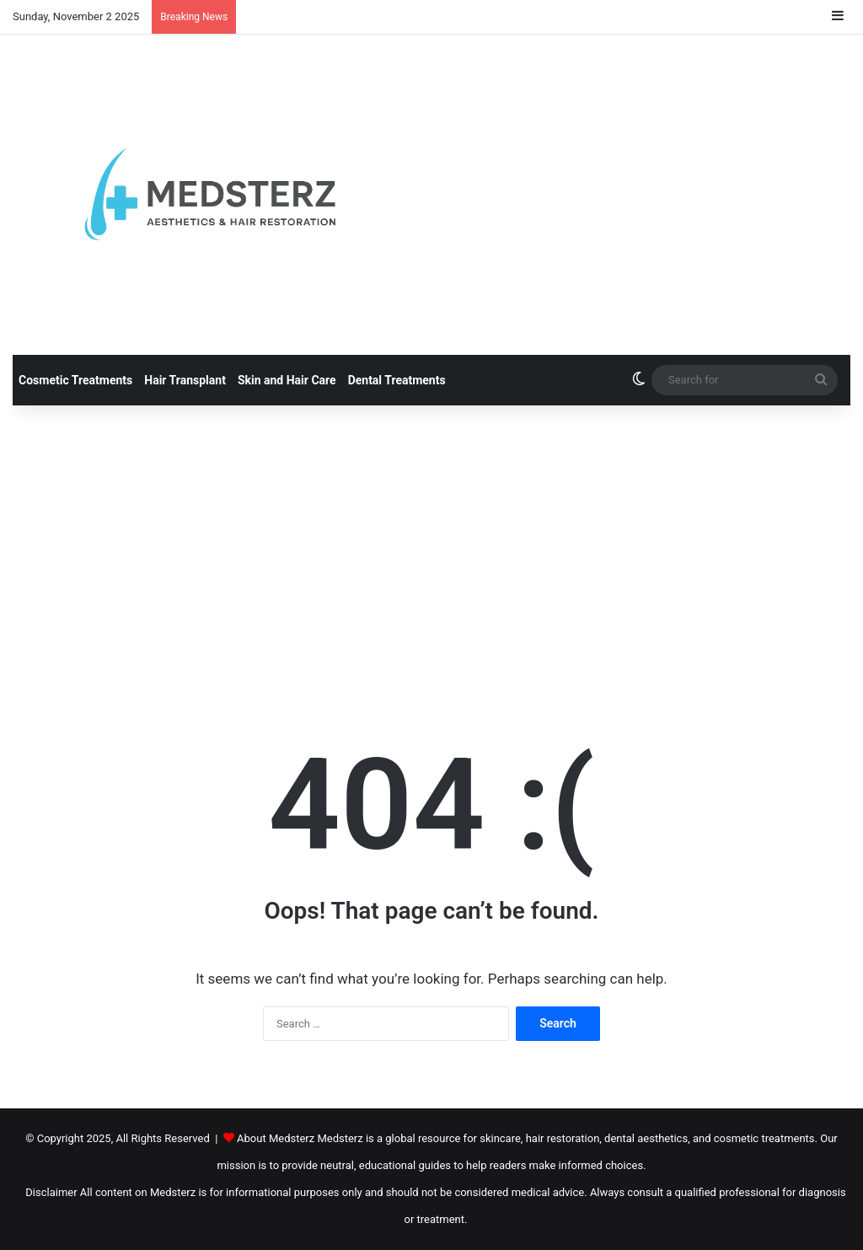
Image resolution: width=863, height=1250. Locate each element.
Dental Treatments (397, 380)
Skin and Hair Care (287, 380)
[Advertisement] (431, 549)
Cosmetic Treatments (75, 380)
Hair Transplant (185, 380)
